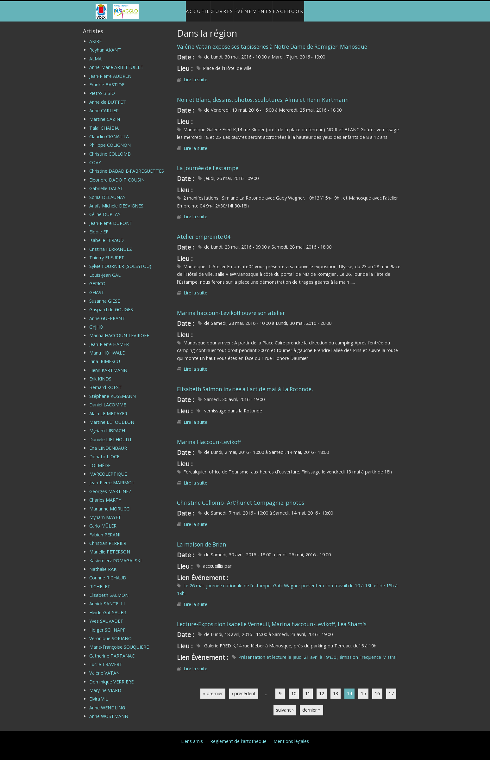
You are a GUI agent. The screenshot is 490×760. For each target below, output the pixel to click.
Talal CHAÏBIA (104, 123)
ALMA (95, 53)
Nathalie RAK (102, 564)
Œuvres (221, 9)
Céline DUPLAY (104, 209)
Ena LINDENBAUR (108, 443)
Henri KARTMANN (108, 365)
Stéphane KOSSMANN (112, 391)
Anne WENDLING (107, 702)
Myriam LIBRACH (107, 426)
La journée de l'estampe (207, 163)
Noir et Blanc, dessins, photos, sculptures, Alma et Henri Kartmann (263, 94)
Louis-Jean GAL (105, 270)
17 (391, 688)
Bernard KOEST (105, 382)
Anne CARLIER (104, 105)
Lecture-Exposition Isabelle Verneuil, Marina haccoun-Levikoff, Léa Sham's (272, 619)
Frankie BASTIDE (106, 79)
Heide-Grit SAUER (107, 607)
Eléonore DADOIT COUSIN (117, 174)
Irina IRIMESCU (104, 356)
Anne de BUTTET (107, 97)
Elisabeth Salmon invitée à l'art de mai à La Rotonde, (245, 383)
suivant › (284, 705)
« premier (213, 688)
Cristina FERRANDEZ (110, 244)
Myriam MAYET (105, 512)
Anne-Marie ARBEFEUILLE (116, 62)
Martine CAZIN (104, 114)
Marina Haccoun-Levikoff (209, 437)
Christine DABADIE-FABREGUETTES (126, 166)
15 (363, 688)
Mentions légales (291, 736)
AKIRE (95, 36)
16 (377, 688)
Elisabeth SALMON (109, 590)
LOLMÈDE (99, 460)
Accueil (192, 9)
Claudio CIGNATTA (109, 131)
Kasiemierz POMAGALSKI (115, 555)
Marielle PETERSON (109, 547)
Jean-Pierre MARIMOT (112, 477)
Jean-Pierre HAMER (109, 339)
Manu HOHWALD (107, 348)
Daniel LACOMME (107, 400)
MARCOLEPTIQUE (108, 469)
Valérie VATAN (104, 668)
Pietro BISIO (102, 88)
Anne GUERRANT (107, 313)
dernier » (311, 705)
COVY (95, 157)
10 (293, 688)
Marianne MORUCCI (109, 503)
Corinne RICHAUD (107, 573)
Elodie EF (98, 227)
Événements (256, 9)
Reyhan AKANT (105, 45)
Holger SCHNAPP (107, 624)
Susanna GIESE (104, 296)
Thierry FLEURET (106, 253)
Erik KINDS (100, 374)
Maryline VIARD (105, 685)
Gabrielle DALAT (106, 183)
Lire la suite (195, 74)
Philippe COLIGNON (110, 140)
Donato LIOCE (104, 451)
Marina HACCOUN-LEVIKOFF (119, 330)
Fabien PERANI (104, 529)
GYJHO (96, 321)
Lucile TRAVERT (106, 659)
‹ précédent (244, 688)
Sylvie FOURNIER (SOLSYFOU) (120, 261)
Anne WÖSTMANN (108, 711)
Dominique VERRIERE (111, 676)
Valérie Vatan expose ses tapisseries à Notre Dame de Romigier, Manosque (272, 41)
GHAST (96, 287)
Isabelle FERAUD (106, 235)
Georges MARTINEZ (110, 486)
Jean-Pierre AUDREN (110, 71)
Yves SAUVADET (106, 616)
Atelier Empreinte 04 (203, 231)
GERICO (97, 278)
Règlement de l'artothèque (238, 736)
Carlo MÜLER (102, 521)
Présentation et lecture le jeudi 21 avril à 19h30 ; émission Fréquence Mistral (317, 652)
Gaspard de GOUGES (111, 304)
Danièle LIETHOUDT (110, 434)
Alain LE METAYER (108, 408)
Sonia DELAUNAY (107, 192)
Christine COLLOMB (110, 148)
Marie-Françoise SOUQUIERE (119, 642)
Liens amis (192, 736)
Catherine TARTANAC (112, 650)
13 (335, 688)
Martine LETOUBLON (111, 417)
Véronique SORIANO (110, 633)
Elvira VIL (98, 694)
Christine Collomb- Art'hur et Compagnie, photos (240, 497)
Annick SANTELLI (107, 599)
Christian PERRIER (107, 538)
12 (321, 688)
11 (307, 688)
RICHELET (99, 581)
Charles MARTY (105, 495)
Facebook (295, 9)
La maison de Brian (201, 539)
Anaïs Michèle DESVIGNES (116, 200)
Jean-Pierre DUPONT (111, 218)
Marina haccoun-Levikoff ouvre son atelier (231, 307)
